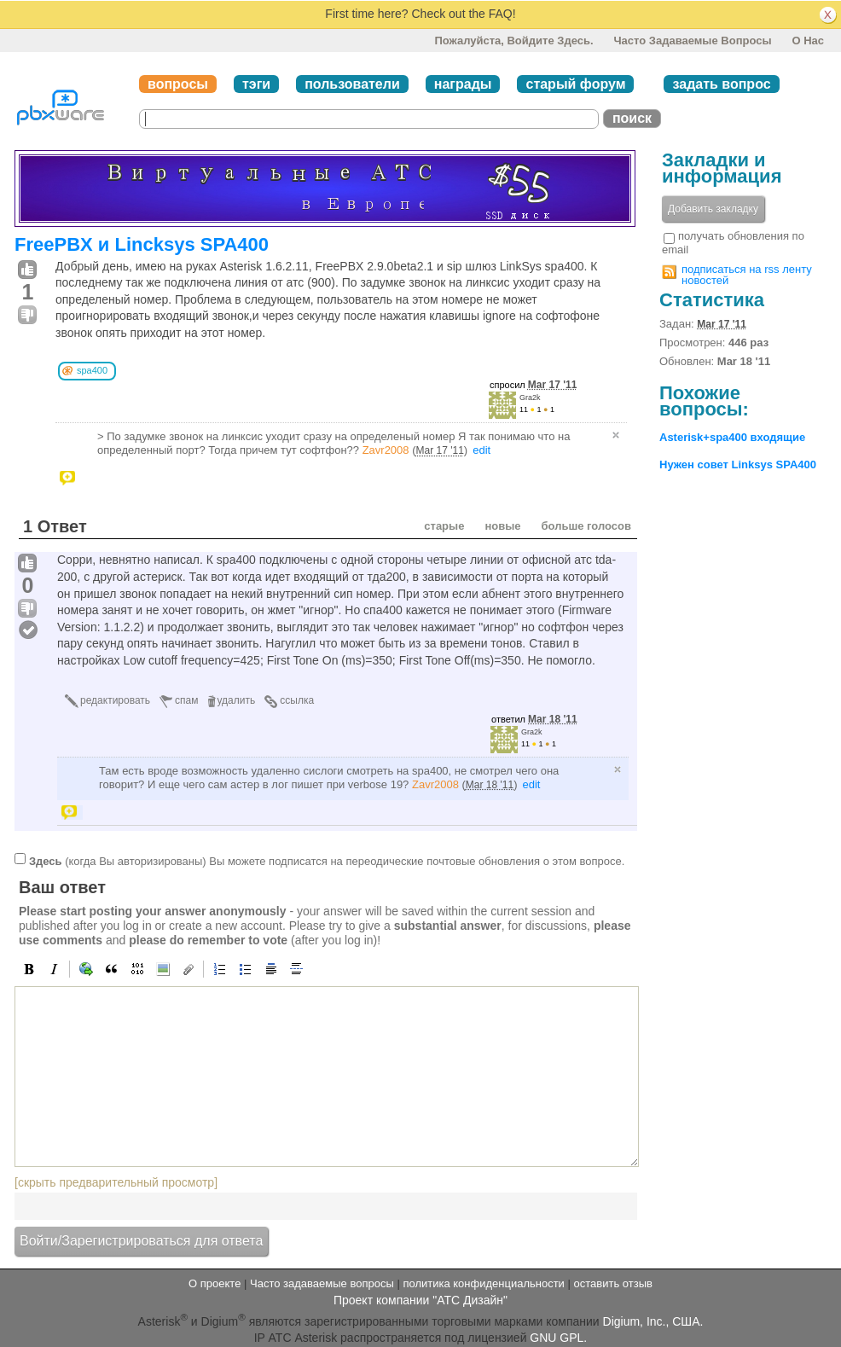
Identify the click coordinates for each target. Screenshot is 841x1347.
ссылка (297, 700)
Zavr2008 (385, 450)
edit (481, 450)
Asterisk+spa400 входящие (732, 437)
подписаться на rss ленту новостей (747, 275)
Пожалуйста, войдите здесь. (513, 40)
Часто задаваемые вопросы (692, 40)
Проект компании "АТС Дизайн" (421, 1300)
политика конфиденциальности (483, 1283)
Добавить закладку (713, 209)
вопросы (178, 84)
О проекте (214, 1283)
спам (186, 700)
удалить (237, 700)
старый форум (575, 84)
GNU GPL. (558, 1337)
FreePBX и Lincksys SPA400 (141, 244)
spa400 (92, 370)
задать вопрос (721, 84)
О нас (808, 40)
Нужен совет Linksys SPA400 (737, 464)
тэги (256, 84)
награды (463, 84)
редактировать (115, 700)
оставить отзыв (613, 1283)
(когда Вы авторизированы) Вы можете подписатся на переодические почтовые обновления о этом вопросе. (326, 861)
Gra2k (530, 397)
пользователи (352, 84)
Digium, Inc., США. (653, 1321)
